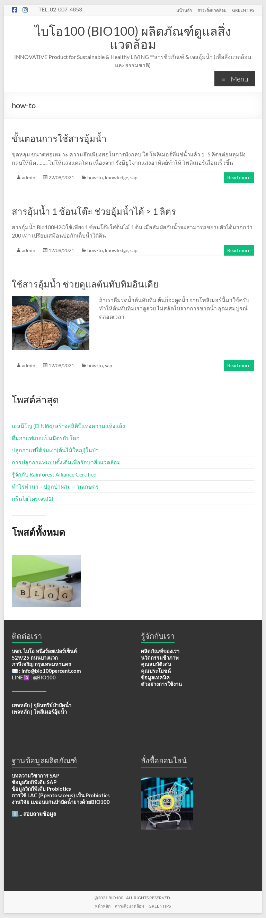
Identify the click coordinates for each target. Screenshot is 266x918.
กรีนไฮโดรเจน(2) (32, 498)
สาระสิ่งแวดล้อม (212, 10)
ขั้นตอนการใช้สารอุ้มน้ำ (59, 138)
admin (28, 177)
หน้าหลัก (184, 10)
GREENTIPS (243, 10)
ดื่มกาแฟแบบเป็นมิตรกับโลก (46, 438)
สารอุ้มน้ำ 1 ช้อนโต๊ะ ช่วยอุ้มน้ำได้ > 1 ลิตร (94, 211)
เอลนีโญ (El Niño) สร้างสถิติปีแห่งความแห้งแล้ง (68, 425)
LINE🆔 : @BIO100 (34, 677)
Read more (238, 177)
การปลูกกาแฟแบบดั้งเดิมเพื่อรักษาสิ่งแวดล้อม (66, 462)
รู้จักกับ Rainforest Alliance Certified (54, 474)
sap (134, 177)
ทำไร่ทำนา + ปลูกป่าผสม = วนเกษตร (55, 486)
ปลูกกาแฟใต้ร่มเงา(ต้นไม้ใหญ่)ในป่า (55, 450)
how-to (95, 177)
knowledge (116, 177)
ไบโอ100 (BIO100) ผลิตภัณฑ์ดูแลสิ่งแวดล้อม (133, 37)
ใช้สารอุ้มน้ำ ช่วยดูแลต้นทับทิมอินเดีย (85, 284)
